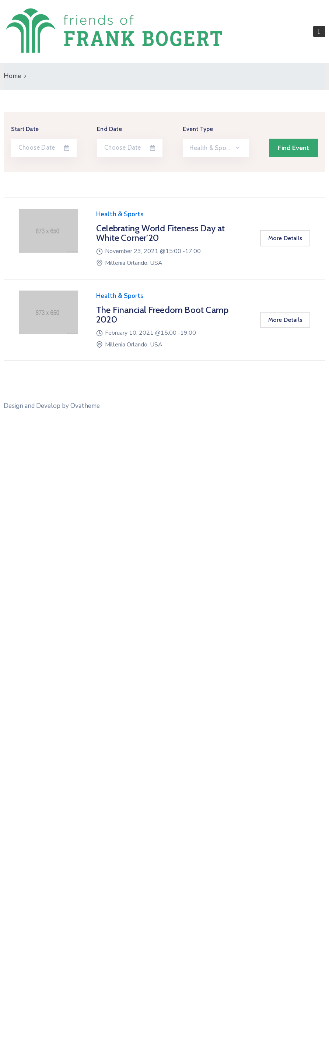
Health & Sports (119, 214)
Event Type (198, 128)
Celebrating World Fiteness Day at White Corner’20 (160, 233)
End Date (109, 128)
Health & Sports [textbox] (211, 148)
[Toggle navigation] (319, 31)
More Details (285, 238)
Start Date (25, 128)
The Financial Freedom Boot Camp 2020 (162, 315)
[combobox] (215, 148)
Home (12, 76)
